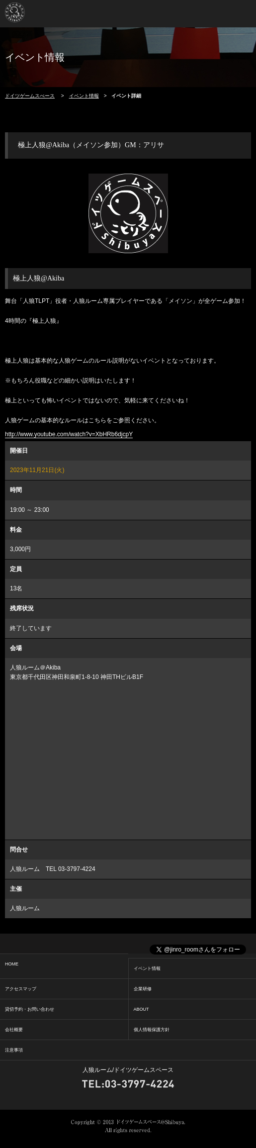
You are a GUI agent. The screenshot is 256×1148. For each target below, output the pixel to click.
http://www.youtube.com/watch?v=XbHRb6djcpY (69, 434)
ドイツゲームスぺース (30, 95)
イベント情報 (84, 95)
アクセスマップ (20, 988)
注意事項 (14, 1050)
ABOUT (141, 1009)
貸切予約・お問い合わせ (29, 1009)
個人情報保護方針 (152, 1029)
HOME (11, 963)
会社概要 (14, 1029)
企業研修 (143, 988)
